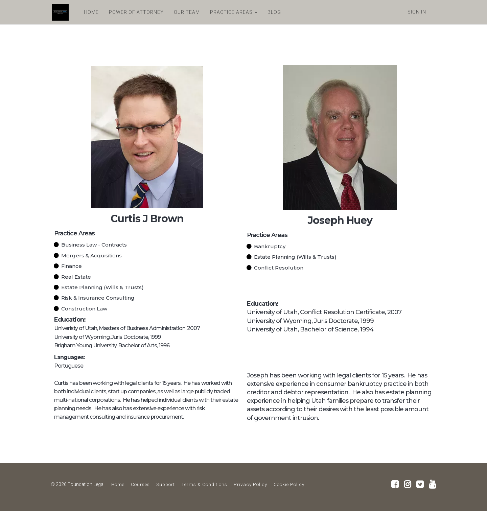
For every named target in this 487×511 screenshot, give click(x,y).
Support (165, 484)
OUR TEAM (186, 12)
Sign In (417, 12)
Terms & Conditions (204, 484)
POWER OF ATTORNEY (135, 12)
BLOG (273, 12)
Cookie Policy (289, 484)
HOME (90, 12)
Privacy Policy (250, 484)
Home (117, 484)
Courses (140, 484)
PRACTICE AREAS (232, 12)
